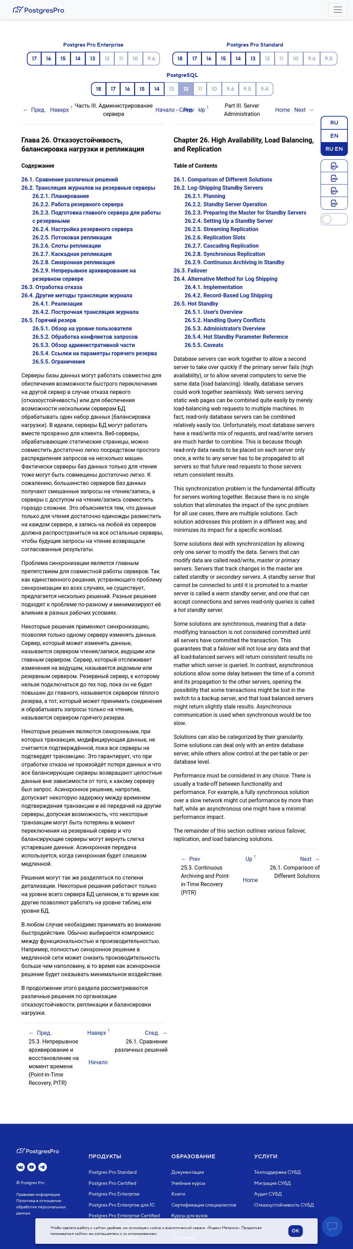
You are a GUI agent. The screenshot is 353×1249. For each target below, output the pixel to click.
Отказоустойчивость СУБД (284, 1205)
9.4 (265, 89)
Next (300, 110)
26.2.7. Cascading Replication (222, 245)
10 (135, 58)
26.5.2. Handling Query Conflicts (225, 320)
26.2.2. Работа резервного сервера (77, 204)
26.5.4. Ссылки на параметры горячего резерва (94, 353)
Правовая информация (38, 1195)
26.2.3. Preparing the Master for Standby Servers (245, 212)
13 (92, 58)
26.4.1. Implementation (214, 287)
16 (48, 58)
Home (282, 110)
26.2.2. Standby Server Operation (226, 204)
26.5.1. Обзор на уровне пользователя (82, 328)
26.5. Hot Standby (196, 303)
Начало (165, 110)
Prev (188, 110)
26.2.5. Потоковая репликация (72, 237)
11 (121, 58)
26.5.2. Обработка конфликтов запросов (85, 337)
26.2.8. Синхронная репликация (73, 262)
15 (63, 58)
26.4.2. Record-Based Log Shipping (229, 295)
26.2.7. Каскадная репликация (72, 254)
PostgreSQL (182, 75)
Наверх (59, 110)
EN (334, 135)
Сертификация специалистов (203, 1205)
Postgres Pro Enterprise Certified (124, 1216)
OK (295, 1231)
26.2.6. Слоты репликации (66, 245)
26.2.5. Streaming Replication (222, 229)
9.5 (329, 58)
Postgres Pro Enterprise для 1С (122, 1205)
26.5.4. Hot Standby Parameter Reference (236, 337)
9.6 (151, 58)
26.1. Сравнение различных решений (69, 179)
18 (180, 58)
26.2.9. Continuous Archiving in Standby (234, 262)
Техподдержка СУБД (277, 1173)
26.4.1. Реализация (57, 303)
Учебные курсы (188, 1183)
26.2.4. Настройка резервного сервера (82, 229)
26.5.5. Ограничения (58, 361)
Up (202, 110)
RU (334, 122)
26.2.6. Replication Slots (215, 237)
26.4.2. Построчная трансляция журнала (85, 312)
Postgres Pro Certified (112, 1183)
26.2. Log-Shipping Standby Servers (218, 188)
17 (34, 58)
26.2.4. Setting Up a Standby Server (229, 221)
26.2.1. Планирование (60, 196)
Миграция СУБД (272, 1183)
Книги (178, 1194)
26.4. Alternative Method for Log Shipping (226, 279)
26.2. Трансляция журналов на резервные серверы (88, 188)
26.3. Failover (191, 270)
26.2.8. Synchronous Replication (225, 254)
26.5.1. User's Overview (214, 312)
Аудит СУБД (268, 1194)
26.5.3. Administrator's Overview (225, 328)
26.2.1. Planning (205, 196)
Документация (187, 1173)
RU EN (334, 148)
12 (107, 58)
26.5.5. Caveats (204, 345)
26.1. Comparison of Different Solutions (223, 179)
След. (152, 1033)
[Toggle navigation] (337, 10)
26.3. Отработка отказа (51, 287)
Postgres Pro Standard (254, 44)
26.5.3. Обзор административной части (83, 345)
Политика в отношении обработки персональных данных (41, 1207)
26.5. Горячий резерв (48, 320)
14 (78, 58)
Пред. (38, 110)
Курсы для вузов (189, 1216)
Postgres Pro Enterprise (93, 44)
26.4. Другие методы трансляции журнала (76, 295)
